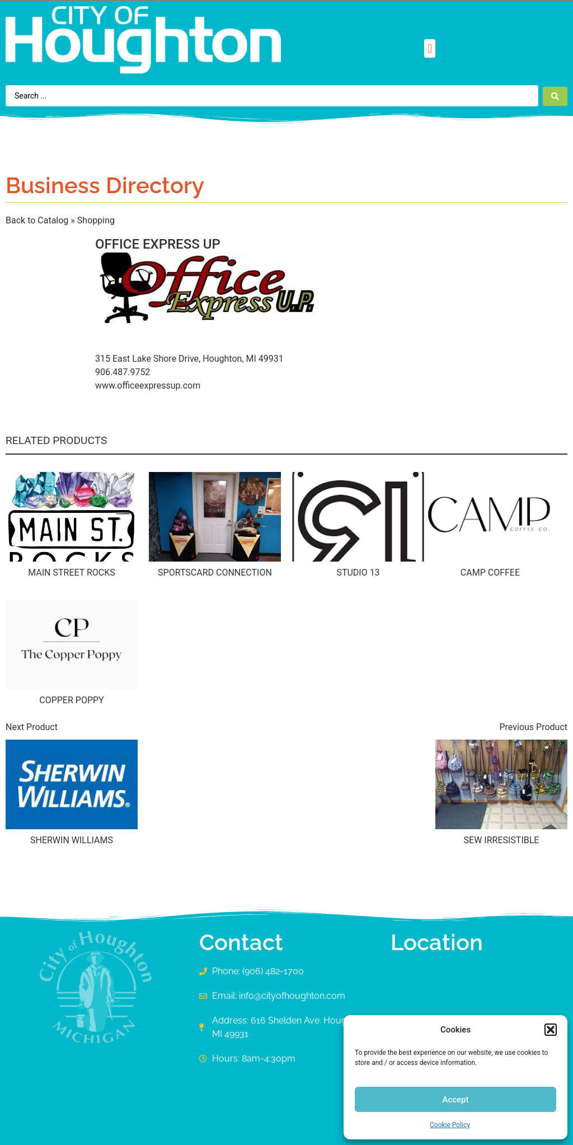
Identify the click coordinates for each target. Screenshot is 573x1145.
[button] (550, 1029)
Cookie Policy (450, 1125)
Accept (455, 1100)
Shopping (96, 220)
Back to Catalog (38, 220)
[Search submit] (555, 95)
